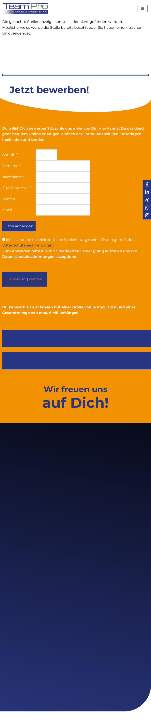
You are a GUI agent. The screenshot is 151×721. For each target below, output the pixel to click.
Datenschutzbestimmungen (28, 245)
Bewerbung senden (24, 279)
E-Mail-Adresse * (16, 188)
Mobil (7, 210)
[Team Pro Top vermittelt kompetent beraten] (26, 8)
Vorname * (11, 166)
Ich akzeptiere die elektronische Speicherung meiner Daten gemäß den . (68, 243)
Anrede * (10, 155)
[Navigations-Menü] (142, 8)
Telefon (8, 199)
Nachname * (13, 177)
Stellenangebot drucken (33, 338)
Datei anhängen (18, 226)
